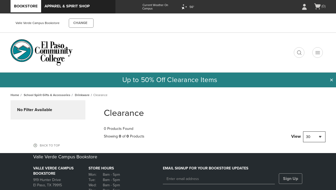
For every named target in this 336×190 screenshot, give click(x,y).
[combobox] (314, 136)
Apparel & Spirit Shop (67, 6)
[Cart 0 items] (319, 6)
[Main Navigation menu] (317, 52)
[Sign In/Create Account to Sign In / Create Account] (304, 6)
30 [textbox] (308, 137)
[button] (331, 80)
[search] (299, 52)
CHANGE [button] (80, 23)
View (296, 136)
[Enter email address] (219, 179)
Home (15, 95)
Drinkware (82, 95)
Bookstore (26, 6)
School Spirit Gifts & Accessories (47, 95)
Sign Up (290, 178)
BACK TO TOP (50, 145)
